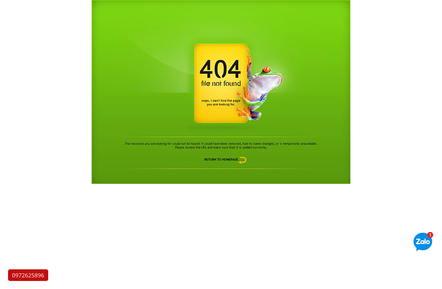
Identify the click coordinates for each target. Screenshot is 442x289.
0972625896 (28, 275)
